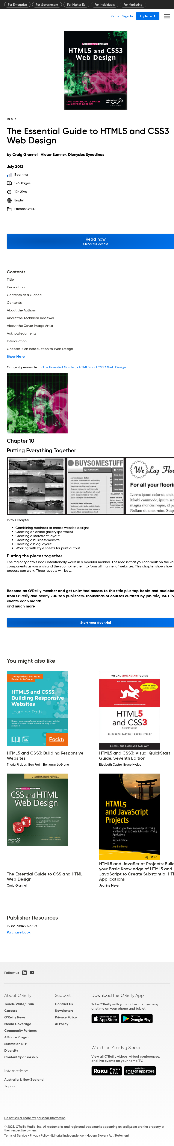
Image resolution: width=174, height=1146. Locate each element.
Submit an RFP (15, 1044)
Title (10, 279)
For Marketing (133, 5)
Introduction (17, 341)
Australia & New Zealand (24, 1079)
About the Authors (21, 310)
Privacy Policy (66, 1017)
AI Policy (61, 1024)
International (16, 1070)
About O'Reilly (17, 995)
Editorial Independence (67, 1135)
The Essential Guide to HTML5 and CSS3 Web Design (84, 367)
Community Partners (20, 1030)
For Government (47, 5)
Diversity (11, 1050)
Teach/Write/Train (19, 1004)
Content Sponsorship (21, 1057)
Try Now (148, 16)
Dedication (16, 287)
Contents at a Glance (24, 295)
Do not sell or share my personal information (34, 1118)
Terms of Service (15, 1135)
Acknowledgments (21, 333)
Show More (16, 356)
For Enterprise (17, 5)
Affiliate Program (18, 1037)
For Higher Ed (76, 5)
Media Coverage (17, 1024)
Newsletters (64, 1010)
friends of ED (24, 209)
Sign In (127, 16)
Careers (10, 1010)
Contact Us (64, 1004)
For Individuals (105, 5)
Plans (114, 16)
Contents (14, 302)
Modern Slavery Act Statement (107, 1135)
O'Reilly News (14, 1017)
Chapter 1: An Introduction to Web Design (40, 349)
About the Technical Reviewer (30, 318)
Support (63, 995)
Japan (9, 1086)
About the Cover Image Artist (30, 325)
